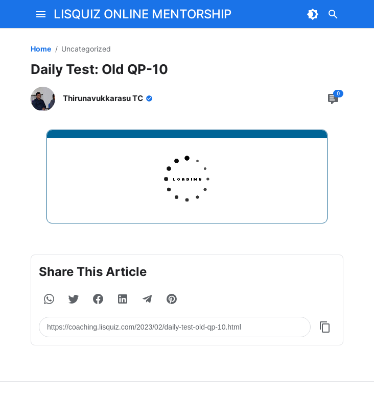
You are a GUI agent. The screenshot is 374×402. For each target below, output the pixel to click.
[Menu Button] (41, 14)
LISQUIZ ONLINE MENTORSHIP (142, 14)
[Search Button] (333, 14)
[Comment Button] (333, 99)
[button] (49, 299)
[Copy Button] (325, 327)
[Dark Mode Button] (312, 14)
